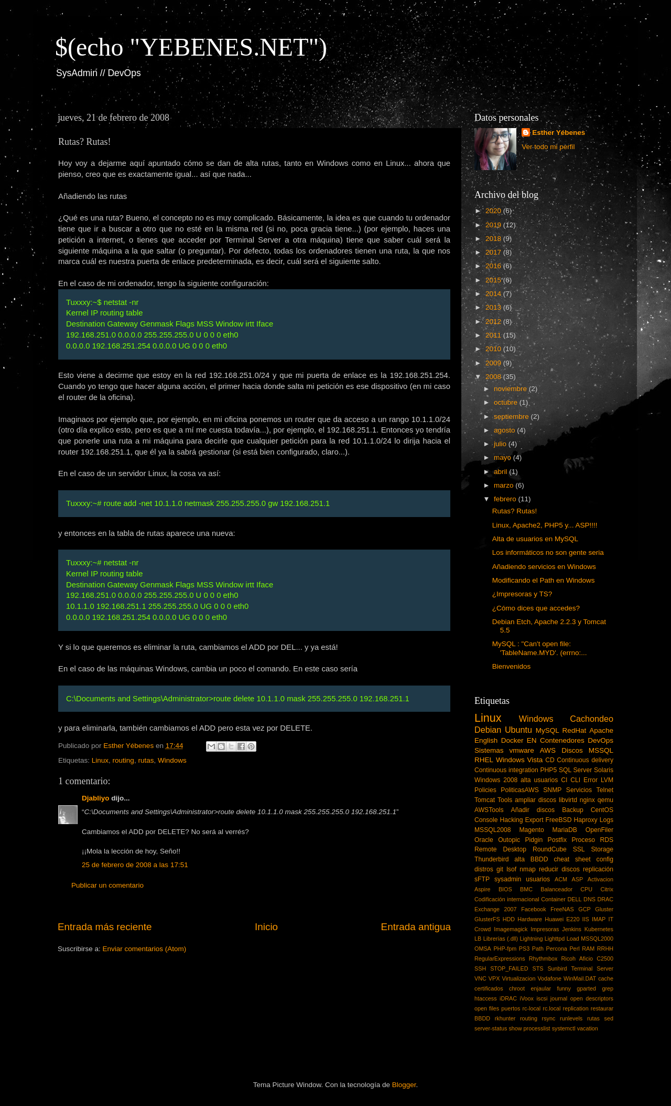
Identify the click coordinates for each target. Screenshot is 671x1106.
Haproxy (585, 820)
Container (553, 899)
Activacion (600, 879)
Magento (531, 830)
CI (564, 780)
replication (576, 1008)
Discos (572, 750)
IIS (585, 919)
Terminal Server (592, 968)
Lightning (531, 938)
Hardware (529, 919)
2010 (494, 349)
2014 (494, 294)
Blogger (404, 1085)
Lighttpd (555, 938)
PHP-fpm (504, 948)
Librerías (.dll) (500, 938)
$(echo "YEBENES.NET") (191, 47)
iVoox (527, 998)
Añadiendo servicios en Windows (544, 567)
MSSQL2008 (492, 830)
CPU (586, 889)
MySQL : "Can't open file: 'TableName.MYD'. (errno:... (539, 648)
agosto (505, 430)
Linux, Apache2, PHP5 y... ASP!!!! (545, 525)
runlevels (571, 1018)
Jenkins (571, 929)
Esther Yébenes (558, 132)
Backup (572, 810)
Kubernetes (599, 929)
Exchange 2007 (495, 909)
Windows (172, 760)
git (499, 869)
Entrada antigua (416, 926)
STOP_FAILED (509, 968)
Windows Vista (519, 760)
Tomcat (484, 800)
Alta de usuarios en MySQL (535, 539)
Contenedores (562, 740)
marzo (504, 485)
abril (501, 472)
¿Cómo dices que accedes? (536, 608)
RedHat (574, 730)
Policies (485, 790)
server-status (490, 1028)
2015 (494, 280)
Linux (100, 760)
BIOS (505, 889)
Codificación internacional (506, 899)
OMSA (482, 948)
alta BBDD (531, 859)
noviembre (511, 389)
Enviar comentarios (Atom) (145, 949)
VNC (480, 978)
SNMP (552, 790)
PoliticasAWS (519, 790)
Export (534, 820)
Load (573, 938)
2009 (494, 363)
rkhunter (505, 1018)
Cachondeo (591, 718)
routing (123, 760)
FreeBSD (559, 820)
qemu (605, 800)
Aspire (482, 889)
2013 (494, 307)
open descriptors (591, 998)
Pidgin (534, 840)
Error (590, 780)
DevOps (600, 740)
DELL (575, 899)
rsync (549, 1018)
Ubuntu (518, 729)
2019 (494, 225)
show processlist (529, 1028)
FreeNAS (561, 909)
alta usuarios (539, 780)
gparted (586, 988)
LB (477, 938)
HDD (509, 919)
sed (608, 1018)
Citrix (606, 889)
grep (607, 988)
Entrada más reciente (105, 926)
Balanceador (556, 889)
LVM (607, 780)
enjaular (541, 988)
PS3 (524, 948)
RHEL (483, 760)
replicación (598, 869)
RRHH (605, 948)
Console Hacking (498, 820)
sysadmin (507, 879)
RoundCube (550, 849)
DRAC (605, 899)
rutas (146, 760)
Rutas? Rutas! (514, 511)
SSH (480, 968)
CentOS (602, 810)
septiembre (512, 416)
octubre (507, 402)
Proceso (583, 840)
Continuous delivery (585, 760)
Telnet (605, 790)
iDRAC (508, 998)
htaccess (485, 998)
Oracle (483, 840)
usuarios (538, 879)
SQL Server (575, 770)
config (605, 859)
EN (532, 740)
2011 (494, 335)
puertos (510, 1008)
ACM (561, 879)
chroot (517, 988)
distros (483, 869)
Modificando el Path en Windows (543, 580)
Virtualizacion (518, 978)
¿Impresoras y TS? (522, 594)
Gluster (604, 909)
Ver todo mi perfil (548, 147)
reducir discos (559, 869)
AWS (548, 750)
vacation (587, 1028)
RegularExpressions (499, 958)
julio (501, 444)
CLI (575, 780)
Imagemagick (510, 929)
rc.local (551, 1008)
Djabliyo (96, 798)
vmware (522, 750)
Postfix (557, 840)
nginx (587, 800)
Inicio (266, 926)
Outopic (509, 840)
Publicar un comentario (107, 885)
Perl (574, 948)
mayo (503, 457)
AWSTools (489, 810)
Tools (504, 800)
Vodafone (549, 978)
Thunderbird (491, 859)
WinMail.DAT (580, 978)
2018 (494, 239)
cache (605, 978)
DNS (589, 899)
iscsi (541, 998)
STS (537, 968)
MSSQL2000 (597, 938)
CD (550, 760)
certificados (488, 988)
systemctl (564, 1028)
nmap (527, 869)
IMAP (598, 919)
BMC (526, 889)
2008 (494, 377)
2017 (494, 252)
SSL (579, 849)
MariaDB (565, 830)
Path (538, 948)
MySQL (547, 730)
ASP (577, 879)
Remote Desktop (500, 849)
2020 (494, 211)
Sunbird (557, 968)
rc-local (531, 1008)
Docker (512, 740)
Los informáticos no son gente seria (548, 552)
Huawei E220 (562, 919)
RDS (606, 840)
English (485, 740)
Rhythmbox (543, 958)
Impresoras (545, 929)
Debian (487, 729)
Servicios (579, 790)
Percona (556, 948)
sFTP (482, 879)
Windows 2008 (495, 780)
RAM (588, 948)
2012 (494, 321)
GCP (584, 909)
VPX (494, 978)
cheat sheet (572, 859)
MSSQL (601, 750)
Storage (602, 849)
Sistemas (489, 750)
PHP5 (548, 770)
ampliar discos (535, 800)
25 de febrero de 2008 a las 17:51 (135, 865)
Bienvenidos (511, 666)
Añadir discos (533, 810)
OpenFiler (599, 830)
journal (558, 998)
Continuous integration (506, 770)
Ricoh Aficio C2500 (587, 958)
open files (486, 1008)
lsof (511, 869)
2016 (494, 266)
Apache (601, 730)
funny (563, 988)
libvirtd (568, 800)
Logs (606, 820)
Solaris (603, 770)
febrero (506, 499)
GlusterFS (487, 919)
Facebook (533, 909)
